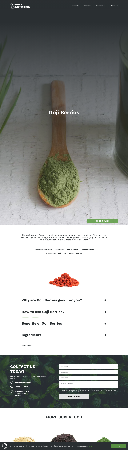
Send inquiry (102, 221)
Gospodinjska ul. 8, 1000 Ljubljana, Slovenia (22, 393)
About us (114, 6)
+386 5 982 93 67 (21, 387)
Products (75, 6)
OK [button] (119, 446)
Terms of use (66, 392)
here (90, 446)
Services (87, 6)
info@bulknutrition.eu (23, 382)
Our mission (100, 6)
